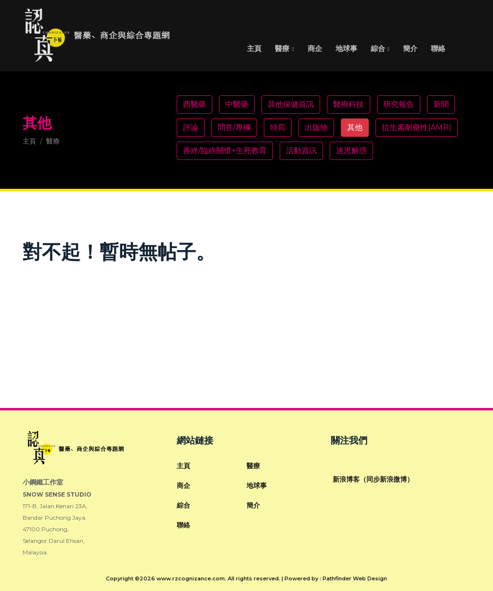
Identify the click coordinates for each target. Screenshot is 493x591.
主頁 (254, 48)
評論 (190, 127)
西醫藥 (194, 104)
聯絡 (438, 48)
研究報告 (398, 104)
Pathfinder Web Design (355, 578)
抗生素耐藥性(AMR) (417, 127)
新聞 (441, 104)
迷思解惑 (351, 150)
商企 (315, 48)
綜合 (378, 48)
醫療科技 (348, 104)
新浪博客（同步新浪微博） (372, 479)
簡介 (410, 48)
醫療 (282, 48)
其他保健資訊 (291, 104)
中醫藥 (236, 104)
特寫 (277, 127)
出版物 (316, 127)
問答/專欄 (234, 127)
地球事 (346, 48)
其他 (355, 127)
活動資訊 (301, 150)
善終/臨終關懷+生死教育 (225, 150)
